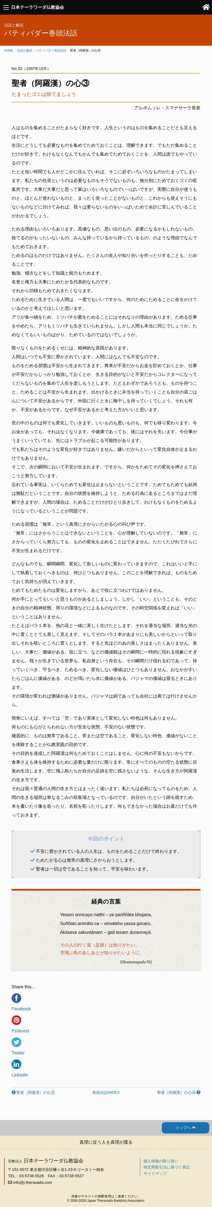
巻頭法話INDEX (106, 1092)
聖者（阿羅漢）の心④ (176, 1092)
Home (8, 50)
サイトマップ (155, 1173)
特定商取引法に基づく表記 (167, 1167)
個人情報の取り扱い (161, 1161)
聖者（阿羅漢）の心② (35, 1092)
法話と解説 (24, 50)
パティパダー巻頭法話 (51, 50)
